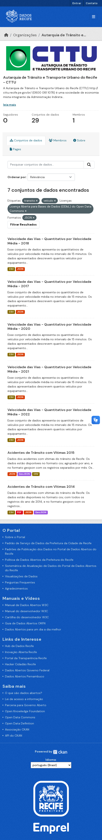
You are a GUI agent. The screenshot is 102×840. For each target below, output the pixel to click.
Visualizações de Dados (21, 576)
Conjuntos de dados (26, 140)
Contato (91, 3)
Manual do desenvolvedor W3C (26, 611)
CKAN (60, 752)
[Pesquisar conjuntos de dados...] (46, 164)
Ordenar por (17, 177)
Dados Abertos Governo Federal (27, 670)
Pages (15, 149)
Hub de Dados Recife (19, 646)
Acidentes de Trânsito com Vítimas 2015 (41, 452)
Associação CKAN (17, 729)
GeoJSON (24, 474)
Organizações (25, 35)
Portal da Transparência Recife (26, 658)
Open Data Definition (19, 723)
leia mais (9, 105)
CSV (11, 269)
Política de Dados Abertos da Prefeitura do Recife (39, 560)
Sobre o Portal (15, 537)
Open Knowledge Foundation (25, 711)
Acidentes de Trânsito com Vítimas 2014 (41, 486)
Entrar (76, 3)
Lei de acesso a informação (24, 699)
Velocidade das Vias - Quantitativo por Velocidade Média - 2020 (49, 326)
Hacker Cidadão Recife (20, 664)
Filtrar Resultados (23, 224)
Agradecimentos (16, 588)
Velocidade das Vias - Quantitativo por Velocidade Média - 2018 (49, 241)
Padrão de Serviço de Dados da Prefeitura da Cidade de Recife (48, 543)
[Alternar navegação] (93, 17)
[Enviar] (89, 164)
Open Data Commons (20, 717)
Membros (58, 140)
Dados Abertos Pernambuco (24, 676)
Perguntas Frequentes (20, 582)
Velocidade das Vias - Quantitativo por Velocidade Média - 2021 (49, 369)
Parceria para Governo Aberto (25, 705)
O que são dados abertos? (23, 693)
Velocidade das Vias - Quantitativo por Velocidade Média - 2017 (49, 283)
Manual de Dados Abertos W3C (26, 605)
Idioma (50, 760)
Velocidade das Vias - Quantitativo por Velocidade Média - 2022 (49, 412)
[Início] (6, 35)
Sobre (79, 140)
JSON (20, 269)
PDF (19, 512)
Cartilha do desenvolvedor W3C (27, 617)
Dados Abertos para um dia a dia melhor (33, 629)
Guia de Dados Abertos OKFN (25, 623)
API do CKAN (13, 735)
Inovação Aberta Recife (21, 652)
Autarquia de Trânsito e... (64, 35)
